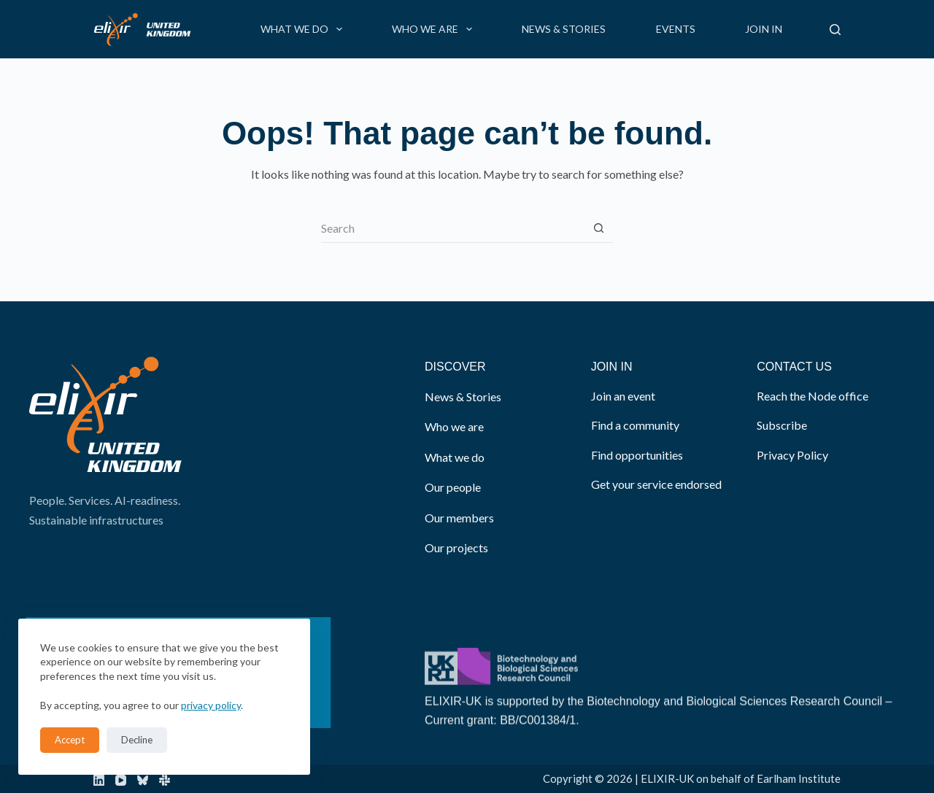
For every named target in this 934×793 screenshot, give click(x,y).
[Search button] (598, 228)
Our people (453, 487)
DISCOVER (455, 366)
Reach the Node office (812, 396)
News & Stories (564, 29)
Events (675, 29)
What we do (304, 29)
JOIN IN (612, 366)
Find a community (635, 425)
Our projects (456, 547)
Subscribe (782, 425)
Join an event (623, 396)
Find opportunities (637, 455)
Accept (70, 740)
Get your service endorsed (656, 484)
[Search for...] (452, 228)
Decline (137, 740)
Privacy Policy (792, 455)
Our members (459, 518)
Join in (763, 29)
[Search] (835, 29)
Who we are (435, 29)
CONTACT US (794, 366)
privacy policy (211, 705)
